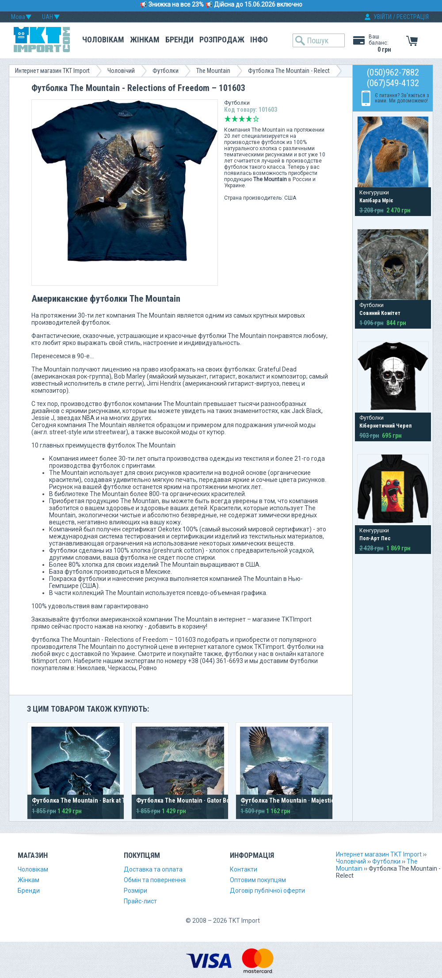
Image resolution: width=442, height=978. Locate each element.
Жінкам (145, 39)
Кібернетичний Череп (385, 426)
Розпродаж (221, 39)
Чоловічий (121, 70)
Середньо (241, 118)
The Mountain (213, 70)
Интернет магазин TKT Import (52, 70)
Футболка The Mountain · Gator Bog (184, 800)
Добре (248, 118)
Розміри (135, 890)
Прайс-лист (140, 901)
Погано (234, 118)
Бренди (179, 39)
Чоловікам (103, 39)
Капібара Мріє (376, 200)
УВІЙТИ (382, 16)
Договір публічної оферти (267, 890)
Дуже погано (227, 118)
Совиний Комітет (379, 313)
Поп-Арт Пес (375, 538)
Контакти (243, 869)
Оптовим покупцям (258, 879)
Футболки (165, 70)
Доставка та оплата (153, 869)
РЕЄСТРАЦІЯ (412, 16)
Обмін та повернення (155, 879)
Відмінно (255, 118)
